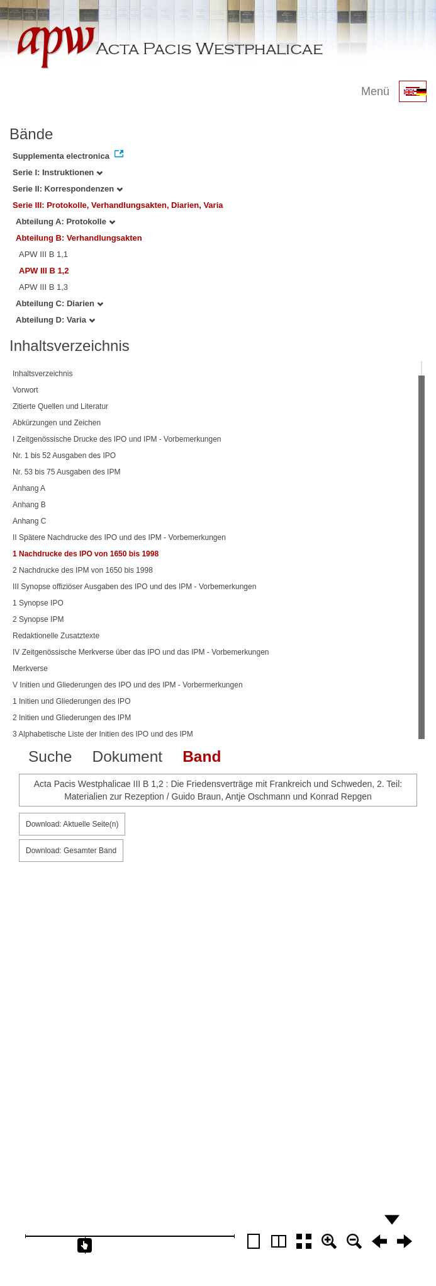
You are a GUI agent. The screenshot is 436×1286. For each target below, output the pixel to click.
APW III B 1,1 (43, 254)
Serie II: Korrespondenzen (68, 188)
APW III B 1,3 (43, 287)
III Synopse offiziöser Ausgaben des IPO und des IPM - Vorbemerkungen (134, 586)
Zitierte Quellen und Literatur (60, 406)
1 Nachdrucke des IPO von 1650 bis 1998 (86, 553)
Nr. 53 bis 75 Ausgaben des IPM (66, 472)
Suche (50, 756)
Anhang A (29, 488)
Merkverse (30, 668)
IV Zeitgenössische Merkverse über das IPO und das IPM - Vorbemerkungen (141, 652)
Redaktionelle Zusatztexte (56, 635)
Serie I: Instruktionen (58, 172)
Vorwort (25, 390)
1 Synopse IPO (38, 603)
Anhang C (29, 521)
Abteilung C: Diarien (59, 303)
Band (201, 756)
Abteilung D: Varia (55, 319)
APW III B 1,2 (44, 270)
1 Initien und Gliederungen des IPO (71, 701)
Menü (375, 91)
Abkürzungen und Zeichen (57, 422)
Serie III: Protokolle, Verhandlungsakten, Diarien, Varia (118, 205)
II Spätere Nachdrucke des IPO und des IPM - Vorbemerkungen (119, 537)
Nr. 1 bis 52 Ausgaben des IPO (64, 455)
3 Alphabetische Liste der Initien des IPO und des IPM (103, 734)
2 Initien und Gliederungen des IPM (72, 717)
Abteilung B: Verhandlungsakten (79, 238)
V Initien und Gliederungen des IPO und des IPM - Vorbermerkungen (128, 684)
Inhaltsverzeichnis (42, 373)
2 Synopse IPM (38, 619)
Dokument (127, 756)
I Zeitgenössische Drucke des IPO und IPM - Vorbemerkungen (117, 439)
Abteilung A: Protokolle (65, 221)
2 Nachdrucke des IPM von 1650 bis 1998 (83, 570)
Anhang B (29, 504)
